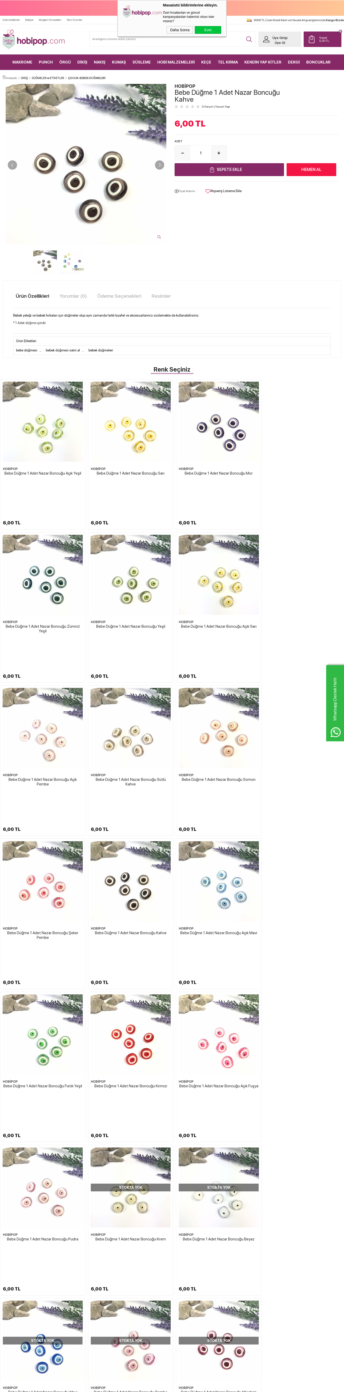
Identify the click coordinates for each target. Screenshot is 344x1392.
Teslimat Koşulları (188, 1269)
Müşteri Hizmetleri (50, 19)
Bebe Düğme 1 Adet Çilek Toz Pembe (301, 1207)
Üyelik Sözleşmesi (189, 1278)
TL (329, 39)
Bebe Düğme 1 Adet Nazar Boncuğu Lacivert (215, 1068)
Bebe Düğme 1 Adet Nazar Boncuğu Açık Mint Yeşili (129, 1070)
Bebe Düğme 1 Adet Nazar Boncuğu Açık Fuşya (215, 832)
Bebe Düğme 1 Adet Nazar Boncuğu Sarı (129, 471)
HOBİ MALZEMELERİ (176, 62)
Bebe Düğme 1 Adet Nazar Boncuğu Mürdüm (42, 1068)
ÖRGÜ (65, 62)
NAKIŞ (100, 62)
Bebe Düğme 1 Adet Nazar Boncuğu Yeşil (42, 591)
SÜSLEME (141, 62)
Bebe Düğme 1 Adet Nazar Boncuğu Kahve (215, 710)
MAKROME (22, 62)
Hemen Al (311, 169)
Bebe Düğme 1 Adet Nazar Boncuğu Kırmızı (128, 829)
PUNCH (46, 62)
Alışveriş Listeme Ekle (223, 191)
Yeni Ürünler (74, 19)
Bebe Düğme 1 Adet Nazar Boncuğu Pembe (302, 949)
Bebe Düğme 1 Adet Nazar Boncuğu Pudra (302, 829)
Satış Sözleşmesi (188, 1287)
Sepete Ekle (229, 169)
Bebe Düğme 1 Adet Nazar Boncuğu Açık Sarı (129, 591)
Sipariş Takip (241, 1306)
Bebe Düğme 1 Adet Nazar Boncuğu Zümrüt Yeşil (302, 474)
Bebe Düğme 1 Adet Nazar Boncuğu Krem (42, 949)
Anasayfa (239, 1260)
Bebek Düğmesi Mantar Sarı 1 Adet (41, 1207)
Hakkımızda (185, 1260)
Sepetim (238, 1297)
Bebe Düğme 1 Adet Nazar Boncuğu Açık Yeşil (42, 471)
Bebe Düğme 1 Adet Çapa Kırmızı (127, 1207)
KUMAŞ (119, 62)
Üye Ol (279, 42)
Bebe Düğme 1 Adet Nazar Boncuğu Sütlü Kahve (302, 593)
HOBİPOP (10, 467)
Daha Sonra (180, 30)
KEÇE (206, 62)
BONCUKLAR (318, 62)
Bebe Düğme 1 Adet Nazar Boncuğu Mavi (215, 949)
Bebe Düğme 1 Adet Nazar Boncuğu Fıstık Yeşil (42, 832)
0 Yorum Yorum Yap (216, 106)
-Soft (146, 1385)
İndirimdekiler (11, 19)
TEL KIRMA (228, 62)
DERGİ (294, 62)
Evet (208, 30)
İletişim (29, 19)
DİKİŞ (82, 62)
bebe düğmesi (26, 350)
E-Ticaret (158, 1385)
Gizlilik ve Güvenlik (189, 1306)
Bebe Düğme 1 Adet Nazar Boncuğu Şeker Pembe (128, 712)
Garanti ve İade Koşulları (193, 1297)
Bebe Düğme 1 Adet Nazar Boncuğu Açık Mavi (302, 710)
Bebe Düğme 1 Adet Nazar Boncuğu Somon (42, 710)
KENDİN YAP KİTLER (262, 62)
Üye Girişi (279, 38)
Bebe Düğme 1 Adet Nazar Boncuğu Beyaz (128, 949)
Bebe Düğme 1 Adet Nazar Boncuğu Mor (215, 471)
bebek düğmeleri (100, 350)
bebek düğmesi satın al (63, 350)
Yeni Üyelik (295, 1260)
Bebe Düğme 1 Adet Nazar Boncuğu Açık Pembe (215, 593)
